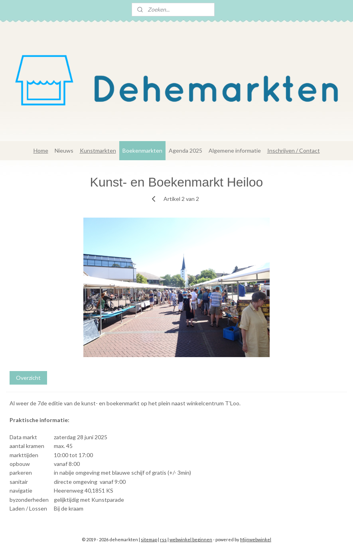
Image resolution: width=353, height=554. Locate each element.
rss (163, 539)
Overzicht (28, 377)
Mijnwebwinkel (255, 539)
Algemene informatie (235, 150)
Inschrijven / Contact (293, 150)
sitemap (149, 539)
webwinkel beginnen (191, 539)
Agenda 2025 (185, 150)
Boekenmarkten (142, 150)
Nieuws (64, 150)
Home (41, 150)
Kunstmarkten (98, 150)
